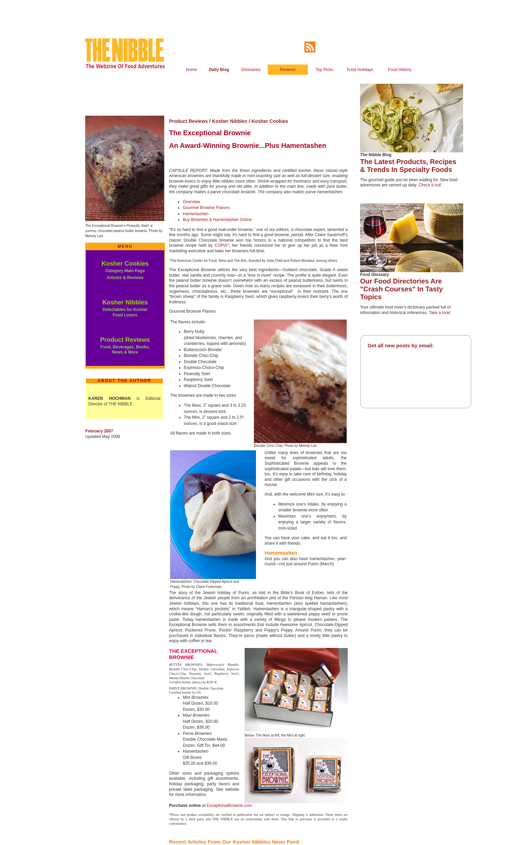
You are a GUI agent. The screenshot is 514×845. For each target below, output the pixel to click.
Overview (191, 201)
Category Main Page (125, 270)
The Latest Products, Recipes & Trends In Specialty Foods (408, 165)
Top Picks (324, 69)
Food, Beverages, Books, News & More (124, 350)
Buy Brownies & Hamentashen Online (217, 219)
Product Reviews (125, 339)
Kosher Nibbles (125, 302)
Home (191, 69)
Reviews (287, 69)
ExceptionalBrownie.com (229, 805)
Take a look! (440, 312)
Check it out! (430, 185)
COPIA (220, 245)
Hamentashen (196, 213)
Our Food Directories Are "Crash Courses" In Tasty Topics (401, 289)
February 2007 (99, 431)
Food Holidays (360, 69)
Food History (399, 69)
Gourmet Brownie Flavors (206, 207)
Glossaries (251, 69)
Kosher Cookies (124, 263)
